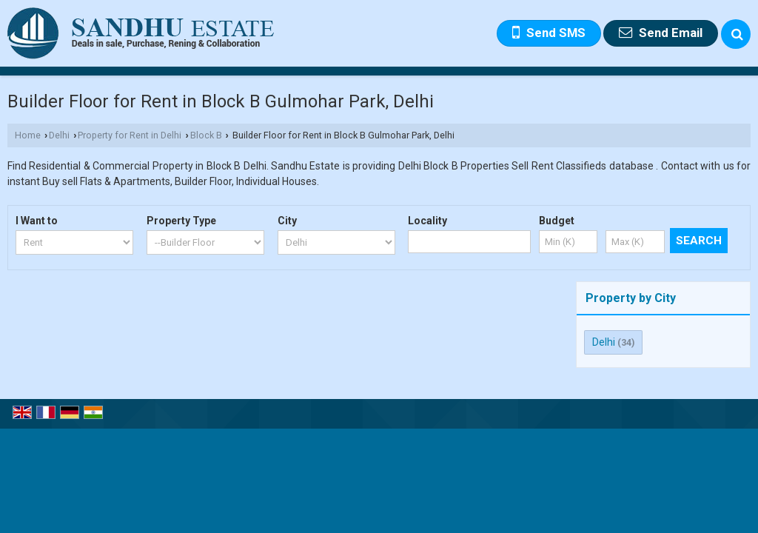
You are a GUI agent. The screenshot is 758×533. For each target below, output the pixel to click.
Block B (206, 135)
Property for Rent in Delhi (129, 135)
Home (28, 135)
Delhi (59, 135)
